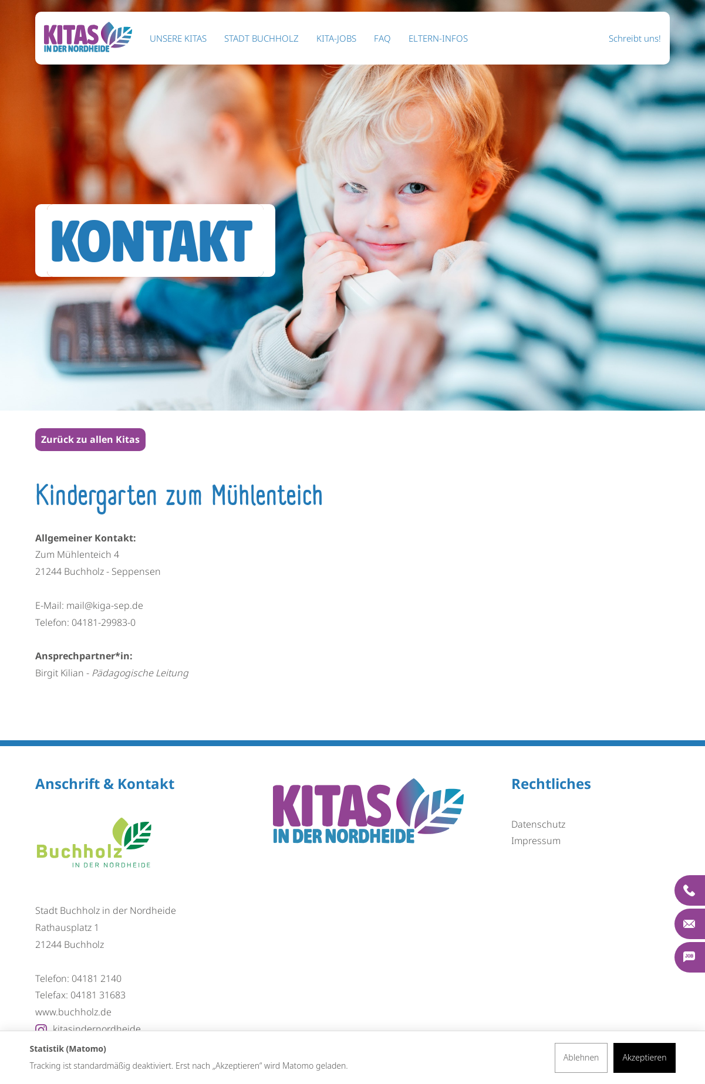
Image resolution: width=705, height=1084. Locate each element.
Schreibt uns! (635, 38)
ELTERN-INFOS (438, 38)
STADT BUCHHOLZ (261, 38)
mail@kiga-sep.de (104, 605)
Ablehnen (581, 1057)
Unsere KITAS (178, 38)
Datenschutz (538, 824)
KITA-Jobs (336, 38)
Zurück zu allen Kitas (90, 439)
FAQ (382, 38)
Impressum (536, 840)
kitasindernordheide (88, 1028)
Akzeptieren (644, 1057)
